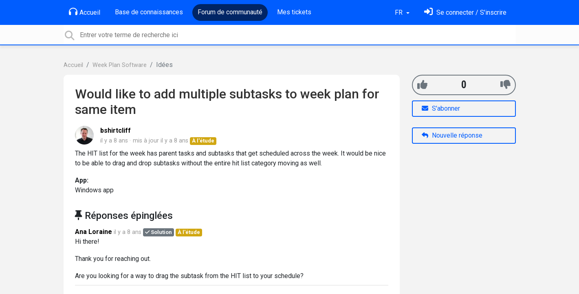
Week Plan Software (119, 65)
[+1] (422, 85)
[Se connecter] (465, 12)
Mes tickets (294, 12)
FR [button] (399, 12)
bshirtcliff (115, 130)
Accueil (84, 11)
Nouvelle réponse (452, 135)
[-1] (505, 85)
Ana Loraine (93, 232)
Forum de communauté (230, 12)
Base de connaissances (149, 12)
